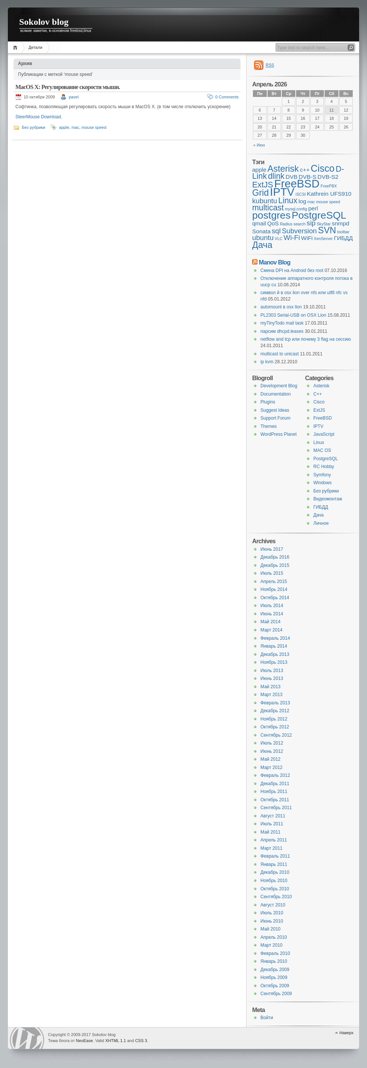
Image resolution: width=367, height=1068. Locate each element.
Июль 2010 (271, 912)
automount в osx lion (281, 307)
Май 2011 (270, 832)
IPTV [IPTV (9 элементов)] (282, 192)
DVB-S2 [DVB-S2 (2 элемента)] (327, 177)
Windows (322, 482)
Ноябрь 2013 (273, 662)
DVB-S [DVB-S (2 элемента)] (307, 177)
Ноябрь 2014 (273, 589)
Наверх (346, 1032)
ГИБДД (320, 507)
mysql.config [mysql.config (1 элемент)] (296, 209)
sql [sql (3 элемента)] (276, 231)
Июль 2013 (271, 670)
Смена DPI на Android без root (291, 270)
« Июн (259, 145)
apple (64, 127)
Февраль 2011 (275, 856)
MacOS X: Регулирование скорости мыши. (67, 87)
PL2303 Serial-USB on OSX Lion (293, 315)
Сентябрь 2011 (276, 807)
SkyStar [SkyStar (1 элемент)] (324, 224)
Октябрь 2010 (274, 888)
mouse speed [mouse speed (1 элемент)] (328, 201)
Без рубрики (33, 127)
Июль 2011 (271, 823)
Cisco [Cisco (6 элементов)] (322, 168)
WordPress (27, 1038)
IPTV (318, 426)
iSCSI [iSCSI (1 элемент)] (301, 194)
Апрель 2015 (273, 581)
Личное (321, 523)
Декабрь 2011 (274, 783)
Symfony (322, 474)
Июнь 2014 (271, 613)
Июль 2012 (271, 743)
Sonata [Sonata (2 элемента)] (261, 231)
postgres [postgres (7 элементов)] (271, 215)
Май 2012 (270, 759)
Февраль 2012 (275, 775)
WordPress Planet (278, 434)
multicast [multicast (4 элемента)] (268, 207)
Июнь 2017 (271, 549)
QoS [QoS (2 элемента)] (273, 223)
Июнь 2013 (271, 678)
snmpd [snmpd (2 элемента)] (340, 223)
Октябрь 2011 (274, 799)
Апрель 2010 (273, 937)
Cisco (319, 402)
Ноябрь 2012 (273, 719)
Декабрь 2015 (274, 565)
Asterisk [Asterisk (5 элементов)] (283, 169)
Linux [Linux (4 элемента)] (287, 200)
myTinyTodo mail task (282, 323)
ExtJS (319, 410)
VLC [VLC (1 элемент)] (279, 238)
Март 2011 (271, 848)
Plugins (267, 402)
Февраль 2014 (275, 638)
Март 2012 (271, 767)
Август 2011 (272, 816)
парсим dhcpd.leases (282, 331)
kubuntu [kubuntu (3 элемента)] (264, 201)
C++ (317, 394)
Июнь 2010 (271, 921)
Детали (35, 47)
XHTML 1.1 (115, 1040)
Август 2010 (272, 905)
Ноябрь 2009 (273, 977)
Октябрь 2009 (274, 985)
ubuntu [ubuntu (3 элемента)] (263, 238)
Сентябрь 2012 (276, 735)
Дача (318, 515)
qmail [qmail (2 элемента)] (259, 223)
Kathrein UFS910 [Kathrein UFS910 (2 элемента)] (329, 193)
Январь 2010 (273, 961)
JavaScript (323, 434)
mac (75, 127)
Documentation (275, 394)
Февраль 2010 (275, 953)
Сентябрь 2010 (276, 896)
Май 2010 (270, 929)
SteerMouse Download (38, 116)
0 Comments (227, 97)
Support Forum (275, 418)
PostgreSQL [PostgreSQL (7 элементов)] (319, 215)
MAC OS (322, 450)
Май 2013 (270, 686)
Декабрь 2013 (274, 654)
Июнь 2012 (271, 751)
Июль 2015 (271, 573)
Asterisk (321, 385)
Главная (16, 47)
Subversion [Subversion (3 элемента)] (299, 231)
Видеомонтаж (327, 499)
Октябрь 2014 (274, 597)
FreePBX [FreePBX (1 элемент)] (328, 186)
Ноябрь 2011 (273, 791)
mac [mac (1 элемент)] (311, 201)
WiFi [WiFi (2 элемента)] (307, 238)
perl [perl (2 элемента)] (313, 208)
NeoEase (84, 1040)
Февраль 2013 (275, 702)
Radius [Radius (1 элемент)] (286, 224)
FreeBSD (322, 418)
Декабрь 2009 (274, 969)
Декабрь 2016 (274, 557)
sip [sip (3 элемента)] (311, 223)
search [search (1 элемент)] (299, 224)
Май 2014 (270, 621)
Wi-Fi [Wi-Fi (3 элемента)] (292, 238)
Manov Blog (274, 262)
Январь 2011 (273, 864)
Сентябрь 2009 (276, 993)
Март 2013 (271, 694)
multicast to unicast (279, 354)
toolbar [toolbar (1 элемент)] (343, 232)
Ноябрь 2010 (273, 880)
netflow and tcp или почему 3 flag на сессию (305, 339)
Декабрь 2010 (274, 872)
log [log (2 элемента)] (302, 201)
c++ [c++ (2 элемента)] (305, 169)
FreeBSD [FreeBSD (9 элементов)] (297, 183)
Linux (318, 442)
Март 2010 (271, 945)
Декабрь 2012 (274, 710)
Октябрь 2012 (274, 727)
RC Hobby (323, 466)
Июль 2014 (271, 605)
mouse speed (93, 127)
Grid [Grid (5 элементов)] (260, 193)
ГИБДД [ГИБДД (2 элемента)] (343, 238)
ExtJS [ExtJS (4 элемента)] (262, 184)
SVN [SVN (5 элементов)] (327, 230)
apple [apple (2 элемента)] (259, 169)
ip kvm (267, 361)
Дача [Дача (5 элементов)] (262, 245)
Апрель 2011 (273, 840)
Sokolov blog (43, 22)
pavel (73, 97)
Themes (268, 426)
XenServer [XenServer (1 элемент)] (323, 238)
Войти (266, 1017)
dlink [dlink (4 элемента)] (276, 176)
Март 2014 (271, 630)
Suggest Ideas (274, 410)
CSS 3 (141, 1040)
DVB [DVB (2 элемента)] (292, 177)
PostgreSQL (325, 458)
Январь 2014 (273, 646)
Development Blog (278, 385)
